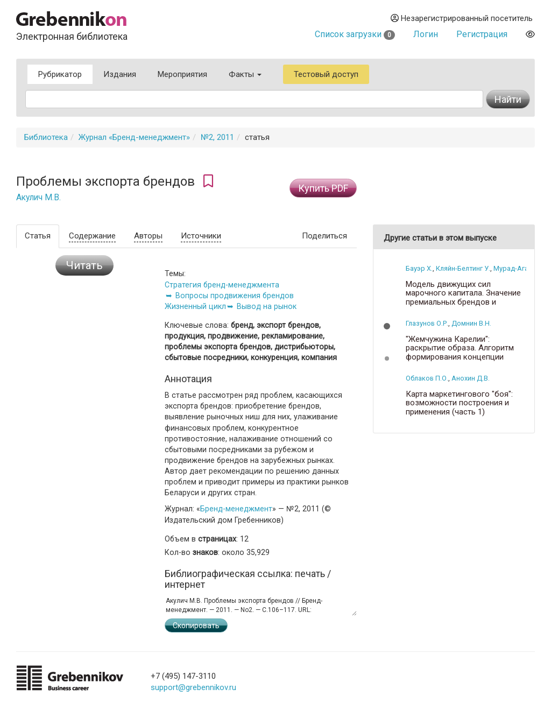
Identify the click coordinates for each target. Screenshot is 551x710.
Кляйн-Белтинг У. (463, 268)
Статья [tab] (38, 236)
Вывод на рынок (266, 306)
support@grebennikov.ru (193, 687)
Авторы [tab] (148, 236)
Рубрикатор (60, 74)
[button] (387, 326)
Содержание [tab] (92, 236)
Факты (245, 74)
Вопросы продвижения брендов (234, 295)
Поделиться (324, 236)
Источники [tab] (201, 236)
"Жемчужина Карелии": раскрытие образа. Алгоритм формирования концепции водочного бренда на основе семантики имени (460, 357)
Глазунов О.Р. (427, 323)
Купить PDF (323, 188)
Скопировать (196, 625)
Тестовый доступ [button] (326, 74)
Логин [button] (425, 34)
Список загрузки (355, 34)
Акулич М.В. (38, 197)
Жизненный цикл (195, 306)
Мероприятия (182, 74)
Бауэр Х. (419, 268)
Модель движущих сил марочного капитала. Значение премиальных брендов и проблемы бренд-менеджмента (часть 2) (465, 302)
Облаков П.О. (427, 378)
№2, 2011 (217, 137)
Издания (119, 74)
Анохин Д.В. (470, 378)
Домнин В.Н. (471, 323)
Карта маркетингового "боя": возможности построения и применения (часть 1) (459, 403)
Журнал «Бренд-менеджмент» (134, 137)
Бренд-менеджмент (236, 508)
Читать (84, 265)
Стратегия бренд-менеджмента (222, 284)
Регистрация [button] (481, 34)
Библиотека (46, 137)
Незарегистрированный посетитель (462, 18)
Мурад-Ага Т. (514, 268)
